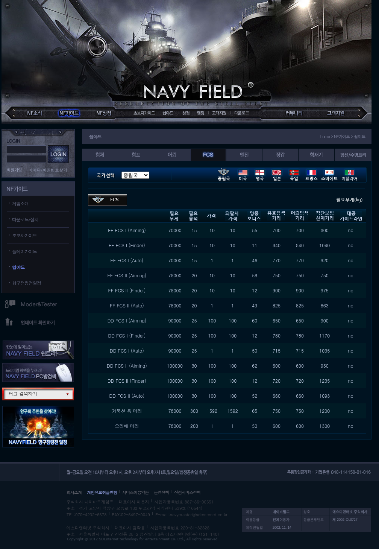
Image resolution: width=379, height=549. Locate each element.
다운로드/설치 (25, 219)
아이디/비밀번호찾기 (48, 170)
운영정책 (161, 492)
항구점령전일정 (26, 283)
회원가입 (14, 170)
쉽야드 (18, 267)
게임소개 (20, 203)
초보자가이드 (24, 235)
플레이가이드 (24, 251)
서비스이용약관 (135, 492)
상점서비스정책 (187, 492)
